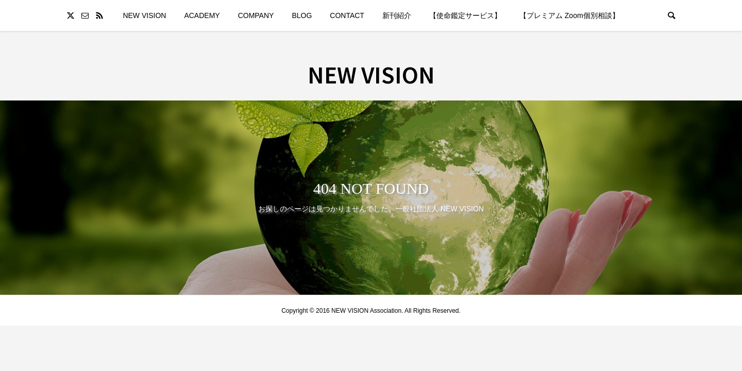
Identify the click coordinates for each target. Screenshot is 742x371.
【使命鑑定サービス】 (465, 15)
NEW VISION (144, 15)
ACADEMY (202, 15)
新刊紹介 (396, 15)
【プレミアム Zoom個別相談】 (569, 15)
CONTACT (347, 15)
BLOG (302, 15)
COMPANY (256, 15)
